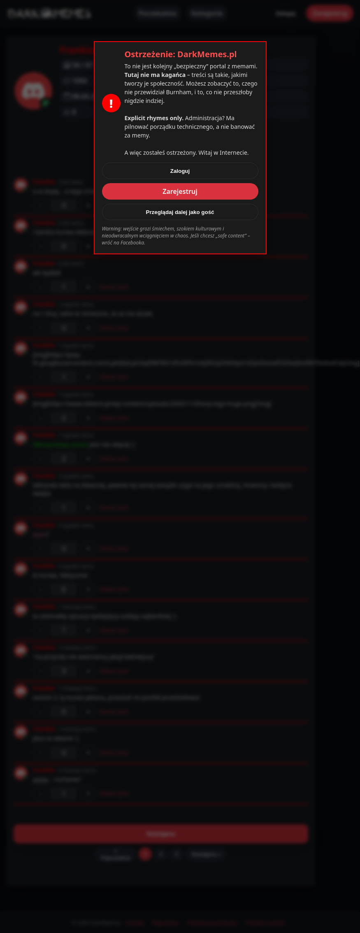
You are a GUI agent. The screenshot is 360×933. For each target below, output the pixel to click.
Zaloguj (180, 171)
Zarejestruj (180, 191)
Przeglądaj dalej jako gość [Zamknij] (180, 212)
